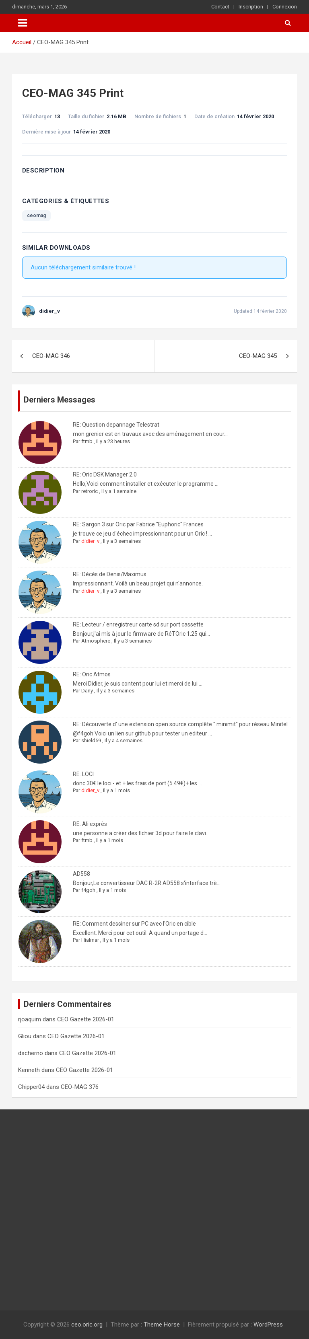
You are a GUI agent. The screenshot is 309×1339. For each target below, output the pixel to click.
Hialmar (90, 940)
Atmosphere (95, 641)
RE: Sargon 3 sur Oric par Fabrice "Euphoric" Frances (138, 524)
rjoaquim (29, 1019)
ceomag (36, 215)
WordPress (268, 1324)
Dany (87, 691)
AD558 (81, 874)
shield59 (91, 740)
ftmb (87, 441)
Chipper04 (31, 1087)
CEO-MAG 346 (51, 355)
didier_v (90, 541)
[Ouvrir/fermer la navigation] (22, 23)
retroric (89, 491)
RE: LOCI (83, 774)
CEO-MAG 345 (258, 355)
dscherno (30, 1053)
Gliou (24, 1036)
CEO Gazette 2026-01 (85, 1019)
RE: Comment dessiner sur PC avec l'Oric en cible (134, 923)
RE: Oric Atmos (92, 674)
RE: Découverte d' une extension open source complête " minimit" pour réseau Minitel (180, 724)
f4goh (88, 890)
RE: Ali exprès (90, 824)
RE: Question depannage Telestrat (116, 424)
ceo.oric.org (87, 1324)
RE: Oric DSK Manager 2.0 (105, 474)
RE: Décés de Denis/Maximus (109, 574)
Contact (220, 7)
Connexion (284, 7)
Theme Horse (162, 1324)
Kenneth (29, 1070)
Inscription (251, 7)
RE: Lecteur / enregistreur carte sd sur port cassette (138, 624)
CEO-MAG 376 (80, 1087)
